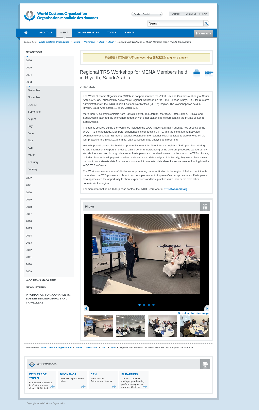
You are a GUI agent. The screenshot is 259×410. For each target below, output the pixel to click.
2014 (29, 235)
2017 (29, 213)
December (34, 90)
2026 (29, 60)
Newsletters (36, 287)
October (32, 104)
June (31, 133)
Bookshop (68, 374)
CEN (94, 374)
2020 (29, 192)
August (32, 118)
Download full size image (193, 313)
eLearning (129, 374)
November (34, 97)
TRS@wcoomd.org (176, 189)
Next (208, 309)
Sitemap (175, 14)
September (34, 111)
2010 (29, 264)
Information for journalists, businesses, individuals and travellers (48, 298)
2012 (29, 249)
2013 (29, 242)
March (31, 154)
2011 (29, 257)
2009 (29, 271)
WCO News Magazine (41, 280)
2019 (29, 199)
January (32, 169)
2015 (29, 228)
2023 (101, 42)
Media (77, 42)
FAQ (204, 14)
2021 (29, 185)
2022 (29, 178)
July (30, 126)
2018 (29, 206)
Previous (87, 309)
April (111, 42)
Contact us (191, 14)
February (33, 162)
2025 (29, 67)
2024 (29, 74)
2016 (29, 221)
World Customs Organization (54, 42)
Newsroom (89, 42)
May (30, 140)
